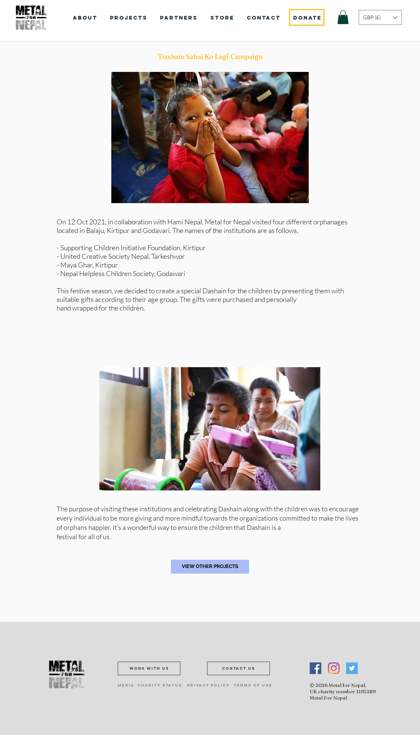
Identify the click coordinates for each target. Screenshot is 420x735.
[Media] (126, 685)
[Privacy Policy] (208, 685)
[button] (343, 17)
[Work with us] (149, 668)
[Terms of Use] (253, 685)
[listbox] (380, 17)
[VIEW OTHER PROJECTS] (210, 567)
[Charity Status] (159, 685)
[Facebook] (315, 668)
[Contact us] (238, 668)
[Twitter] (352, 668)
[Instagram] (334, 668)
